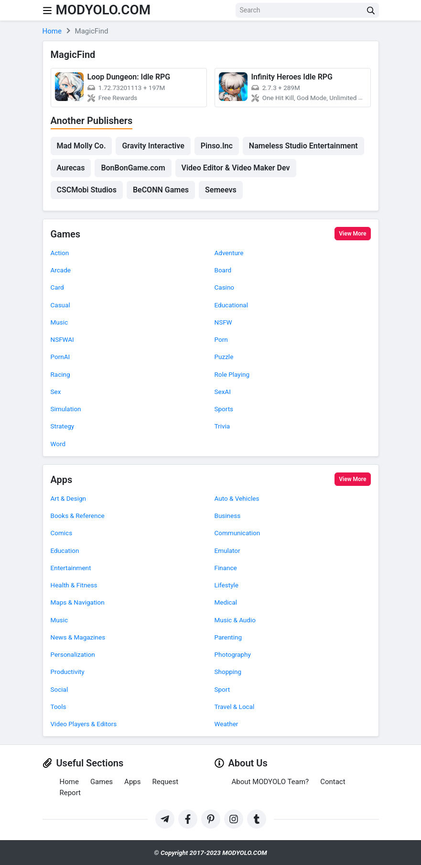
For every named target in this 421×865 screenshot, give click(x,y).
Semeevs (221, 189)
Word (58, 444)
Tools (58, 706)
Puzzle (224, 356)
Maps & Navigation (78, 602)
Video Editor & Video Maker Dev (236, 167)
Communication (237, 533)
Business (228, 515)
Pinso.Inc (217, 145)
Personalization (73, 654)
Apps (62, 480)
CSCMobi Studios (87, 189)
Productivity (68, 671)
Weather (226, 724)
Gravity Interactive (153, 145)
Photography (233, 654)
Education (65, 550)
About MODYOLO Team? (270, 781)
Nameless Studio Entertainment (303, 145)
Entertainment (71, 568)
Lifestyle (226, 585)
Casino (225, 287)
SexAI (223, 391)
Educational (231, 305)
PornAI (60, 356)
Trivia (222, 426)
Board (223, 270)
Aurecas (71, 167)
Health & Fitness (74, 585)
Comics (62, 533)
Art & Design (68, 498)
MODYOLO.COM (103, 10)
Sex (56, 391)
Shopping (228, 671)
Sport (222, 689)
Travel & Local (235, 706)
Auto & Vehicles (237, 498)
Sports (224, 409)
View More (352, 233)
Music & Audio (235, 620)
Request (165, 781)
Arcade (61, 270)
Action (60, 253)
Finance (226, 568)
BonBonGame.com (133, 167)
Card (57, 287)
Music (59, 322)
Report (70, 792)
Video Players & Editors (84, 724)
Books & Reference (78, 515)
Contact (332, 781)
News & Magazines (78, 637)
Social (59, 689)
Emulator (227, 550)
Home (69, 781)
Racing (60, 374)
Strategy (63, 426)
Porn (221, 339)
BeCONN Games (161, 189)
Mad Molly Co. (81, 145)
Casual (60, 305)
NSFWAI (62, 339)
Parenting (228, 637)
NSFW (223, 322)
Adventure (229, 253)
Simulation (66, 409)
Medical (226, 602)
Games (66, 234)
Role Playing (232, 374)
